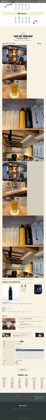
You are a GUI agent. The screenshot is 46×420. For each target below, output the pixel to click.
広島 (33, 383)
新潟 (19, 383)
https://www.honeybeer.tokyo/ (19, 360)
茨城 (11, 387)
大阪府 (26, 384)
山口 (33, 379)
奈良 (26, 385)
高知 (33, 387)
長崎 (41, 386)
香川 (33, 386)
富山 (19, 379)
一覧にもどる (23, 369)
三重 (26, 379)
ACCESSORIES (24, 1)
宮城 (3, 383)
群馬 (12, 386)
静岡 (19, 387)
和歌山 (26, 383)
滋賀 (26, 386)
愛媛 (33, 385)
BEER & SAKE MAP (29, 1)
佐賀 (41, 379)
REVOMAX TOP (21, 1)
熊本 (41, 384)
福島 (4, 386)
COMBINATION (17, 1)
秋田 (4, 384)
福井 (19, 385)
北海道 (4, 379)
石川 (19, 384)
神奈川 (12, 385)
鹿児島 (41, 387)
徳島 (33, 384)
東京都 (12, 383)
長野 (19, 386)
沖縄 (41, 383)
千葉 (11, 379)
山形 (4, 385)
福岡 (41, 385)
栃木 (12, 384)
